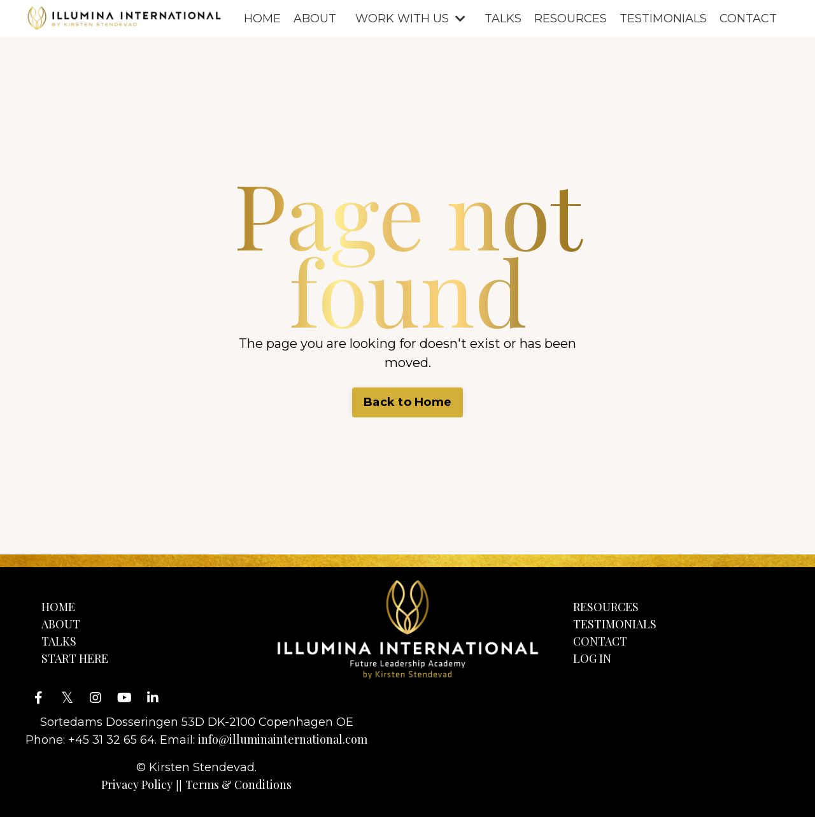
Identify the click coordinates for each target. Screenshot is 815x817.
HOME (262, 18)
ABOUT (315, 18)
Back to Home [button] (407, 402)
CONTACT (748, 18)
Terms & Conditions (238, 784)
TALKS (503, 18)
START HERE (74, 658)
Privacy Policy (137, 784)
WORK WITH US (410, 18)
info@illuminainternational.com (282, 739)
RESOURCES (570, 18)
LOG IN (592, 658)
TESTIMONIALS (663, 18)
